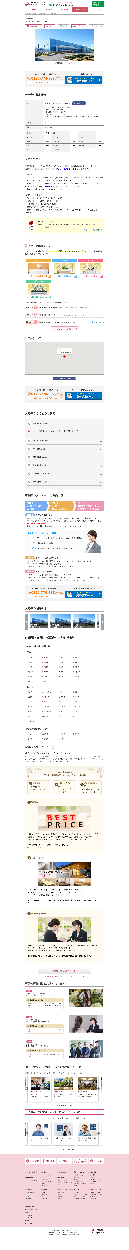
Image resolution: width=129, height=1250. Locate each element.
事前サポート (62, 1177)
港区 (29, 682)
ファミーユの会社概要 (94, 230)
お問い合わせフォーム (64, 1190)
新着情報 (29, 1190)
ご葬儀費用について (47, 1181)
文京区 (77, 677)
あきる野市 (47, 692)
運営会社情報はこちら (64, 971)
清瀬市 (45, 702)
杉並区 (61, 667)
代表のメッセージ (46, 1197)
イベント (28, 1194)
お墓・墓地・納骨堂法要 (80, 1183)
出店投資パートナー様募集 (81, 1194)
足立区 (30, 657)
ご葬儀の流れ (62, 1172)
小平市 (77, 697)
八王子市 (78, 707)
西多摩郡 (46, 707)
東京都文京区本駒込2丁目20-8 (38, 21)
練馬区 (61, 677)
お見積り (60, 1194)
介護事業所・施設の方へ (80, 1199)
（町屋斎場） (50, 186)
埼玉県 (45, 734)
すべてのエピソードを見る (64, 1106)
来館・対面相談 (62, 1192)
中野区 (45, 677)
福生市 (45, 716)
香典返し (76, 1185)
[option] (64, 47)
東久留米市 (47, 711)
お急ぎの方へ (29, 1182)
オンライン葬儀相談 (31, 1180)
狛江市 (30, 702)
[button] (64, 356)
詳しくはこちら (35, 847)
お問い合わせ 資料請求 (97, 4)
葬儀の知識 (93, 1172)
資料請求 (60, 1197)
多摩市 (77, 702)
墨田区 (77, 667)
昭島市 (30, 692)
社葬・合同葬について (48, 1179)
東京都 (30, 734)
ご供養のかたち (78, 1181)
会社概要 (44, 1194)
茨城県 (30, 739)
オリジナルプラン (46, 1175)
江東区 (61, 662)
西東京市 (62, 707)
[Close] (70, 350)
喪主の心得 (92, 1175)
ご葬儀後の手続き (78, 1175)
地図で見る (79, 103)
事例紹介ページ (46, 1183)
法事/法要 (76, 1177)
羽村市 (30, 711)
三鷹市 (77, 716)
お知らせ (28, 1197)
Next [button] (99, 1088)
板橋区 (61, 657)
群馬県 (45, 739)
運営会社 (44, 1190)
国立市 (30, 697)
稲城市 (61, 692)
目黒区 (61, 682)
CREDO (44, 1192)
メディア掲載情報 (31, 1192)
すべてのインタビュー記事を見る (64, 1149)
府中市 (30, 716)
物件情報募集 (77, 1192)
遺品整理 (76, 1179)
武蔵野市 (31, 721)
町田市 (61, 716)
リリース (28, 1201)
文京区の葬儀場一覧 (54, 13)
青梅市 (77, 692)
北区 (44, 682)
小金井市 (46, 697)
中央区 (61, 672)
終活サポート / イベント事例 (65, 1183)
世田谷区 (31, 672)
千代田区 (78, 672)
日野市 (77, 711)
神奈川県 (62, 734)
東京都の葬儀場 (42, 13)
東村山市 (62, 711)
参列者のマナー (94, 1177)
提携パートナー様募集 (79, 1197)
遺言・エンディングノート (65, 1180)
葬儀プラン (45, 1172)
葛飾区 (30, 662)
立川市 (61, 702)
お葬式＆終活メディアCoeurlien (95, 1182)
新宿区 (45, 667)
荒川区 (45, 657)
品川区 (77, 662)
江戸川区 (78, 657)
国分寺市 (62, 697)
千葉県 (77, 734)
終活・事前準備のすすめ (96, 1179)
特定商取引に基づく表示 (96, 1194)
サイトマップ (93, 1199)
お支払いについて (46, 1185)
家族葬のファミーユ (95, 1192)
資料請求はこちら (98, 322)
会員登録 (60, 1199)
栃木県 (61, 739)
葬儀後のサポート (79, 1172)
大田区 (45, 662)
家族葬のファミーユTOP (30, 13)
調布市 (30, 707)
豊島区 (30, 677)
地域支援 (28, 1199)
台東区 (45, 672)
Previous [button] (27, 1088)
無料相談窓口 (30, 1177)
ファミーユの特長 (31, 1172)
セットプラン (45, 1177)
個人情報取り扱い (94, 1197)
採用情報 (44, 1199)
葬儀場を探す (30, 1206)
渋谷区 (30, 667)
